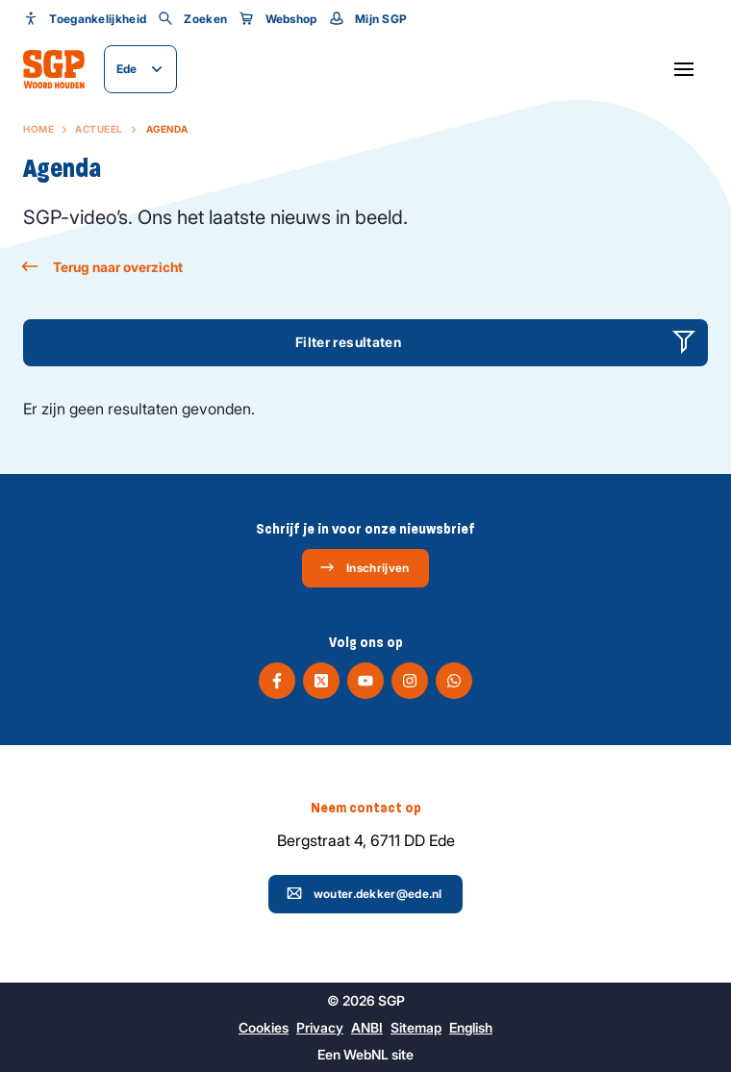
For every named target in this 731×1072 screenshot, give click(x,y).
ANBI (367, 1027)
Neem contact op (366, 807)
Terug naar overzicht (103, 267)
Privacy (319, 1027)
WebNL (366, 1054)
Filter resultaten (348, 342)
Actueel (99, 129)
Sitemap (416, 1027)
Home (38, 129)
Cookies (264, 1027)
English (470, 1027)
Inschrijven (364, 567)
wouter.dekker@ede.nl (364, 893)
